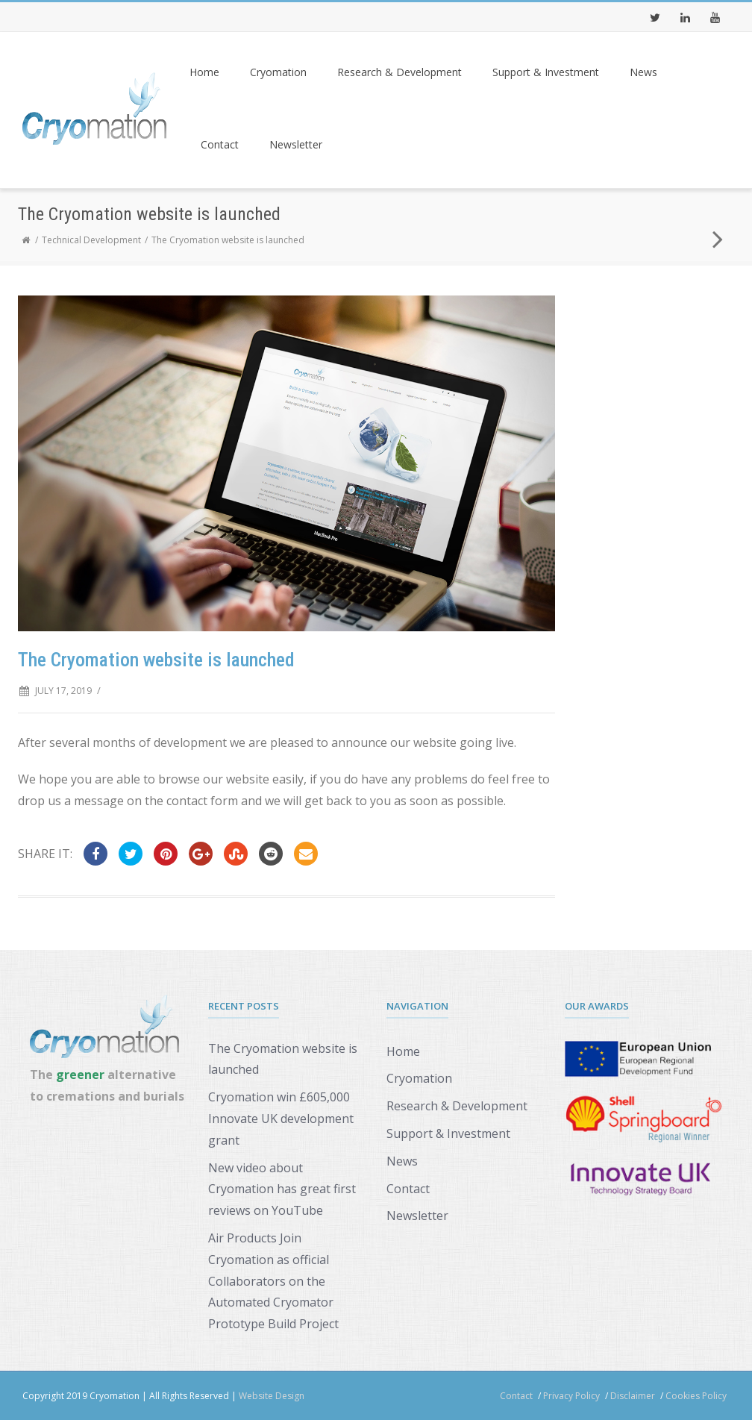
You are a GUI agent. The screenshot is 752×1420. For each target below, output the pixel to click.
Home (204, 72)
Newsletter (295, 144)
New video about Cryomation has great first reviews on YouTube (282, 1189)
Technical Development (91, 240)
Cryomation (278, 72)
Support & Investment (545, 72)
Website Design (271, 1395)
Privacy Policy (571, 1395)
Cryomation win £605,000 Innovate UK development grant (281, 1118)
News (643, 72)
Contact (220, 144)
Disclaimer (632, 1395)
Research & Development (399, 72)
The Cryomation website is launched (282, 1059)
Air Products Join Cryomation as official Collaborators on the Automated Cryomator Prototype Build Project (273, 1281)
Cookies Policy (696, 1395)
